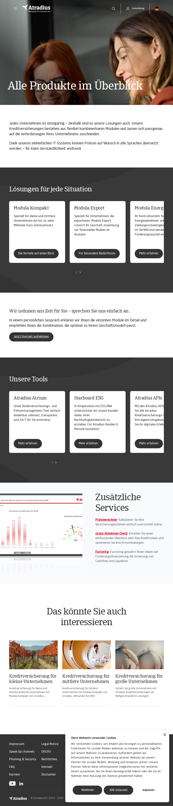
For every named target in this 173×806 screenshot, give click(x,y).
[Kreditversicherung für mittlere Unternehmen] (86, 678)
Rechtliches (49, 759)
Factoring (102, 552)
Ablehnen (87, 790)
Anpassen (148, 790)
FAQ (12, 767)
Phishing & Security (22, 759)
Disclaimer (48, 774)
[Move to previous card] (76, 272)
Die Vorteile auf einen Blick (36, 253)
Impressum (16, 744)
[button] (15, 8)
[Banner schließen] (164, 735)
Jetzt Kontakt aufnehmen (31, 336)
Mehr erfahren (148, 253)
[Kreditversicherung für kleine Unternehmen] (33, 678)
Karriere (14, 774)
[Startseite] (63, 8)
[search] (113, 8)
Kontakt (47, 767)
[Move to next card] (80, 272)
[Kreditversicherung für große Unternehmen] (139, 678)
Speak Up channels (22, 751)
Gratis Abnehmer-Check (111, 533)
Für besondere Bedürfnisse (97, 253)
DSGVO (46, 751)
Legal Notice (49, 744)
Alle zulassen (119, 790)
